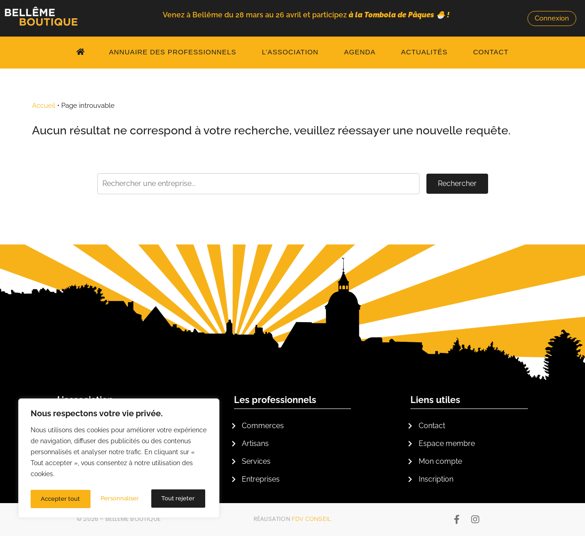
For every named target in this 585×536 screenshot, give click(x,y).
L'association (85, 399)
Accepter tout (177, 499)
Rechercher (457, 183)
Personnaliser (60, 499)
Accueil (43, 105)
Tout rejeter (118, 499)
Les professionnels (275, 399)
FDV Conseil (311, 518)
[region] (118, 460)
